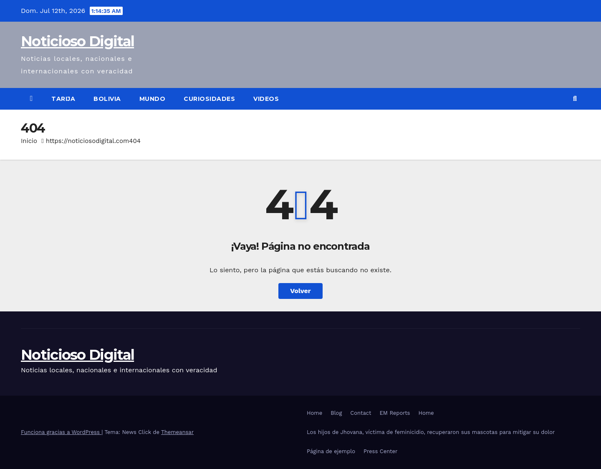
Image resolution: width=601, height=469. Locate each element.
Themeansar (177, 432)
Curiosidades (209, 99)
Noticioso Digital (77, 41)
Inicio (29, 141)
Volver (300, 291)
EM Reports (395, 413)
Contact (360, 413)
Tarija (63, 99)
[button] (575, 99)
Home (314, 413)
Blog (336, 413)
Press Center (380, 451)
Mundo (152, 99)
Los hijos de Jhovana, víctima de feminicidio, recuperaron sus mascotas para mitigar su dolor (431, 432)
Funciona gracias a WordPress (61, 432)
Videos (266, 99)
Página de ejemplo (331, 451)
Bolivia (107, 99)
